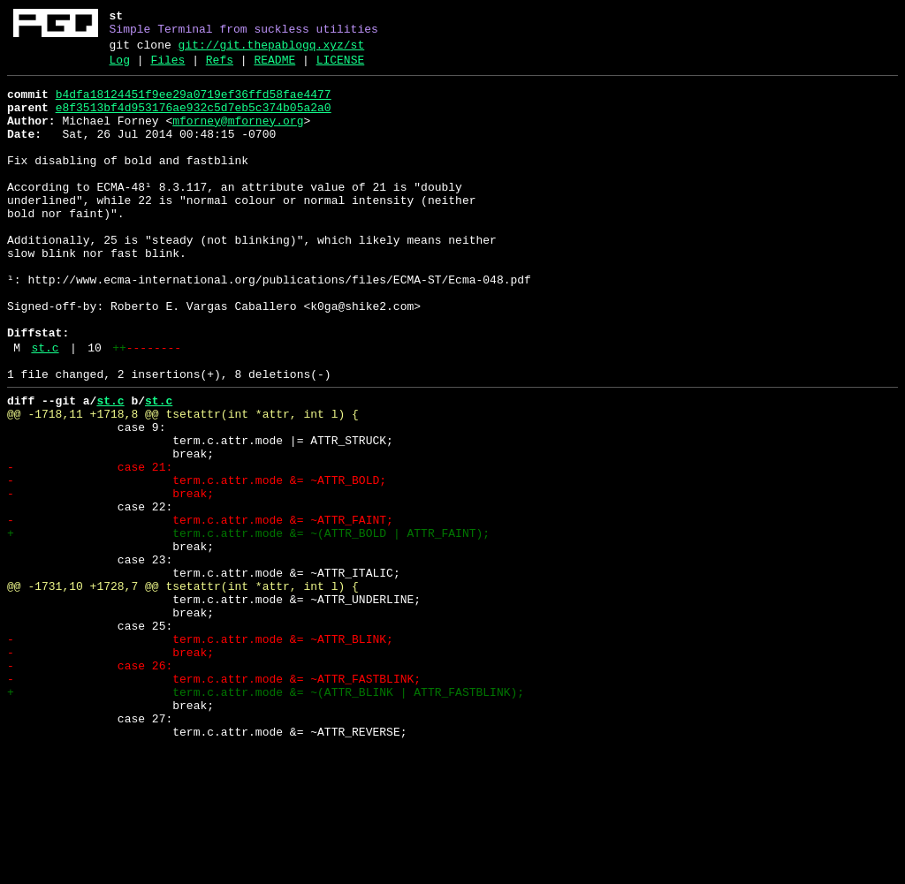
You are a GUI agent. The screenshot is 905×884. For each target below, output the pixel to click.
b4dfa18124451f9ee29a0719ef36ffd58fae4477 (193, 105)
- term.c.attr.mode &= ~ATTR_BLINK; (200, 753)
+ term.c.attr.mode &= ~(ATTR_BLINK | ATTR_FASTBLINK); (265, 817)
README (274, 68)
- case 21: (89, 547)
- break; (110, 578)
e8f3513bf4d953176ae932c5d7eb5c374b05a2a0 (193, 121)
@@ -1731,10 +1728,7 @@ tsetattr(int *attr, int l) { (183, 690)
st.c (44, 409)
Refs (219, 68)
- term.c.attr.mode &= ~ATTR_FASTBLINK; (214, 801)
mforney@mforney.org (237, 137)
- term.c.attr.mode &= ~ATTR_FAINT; (200, 610)
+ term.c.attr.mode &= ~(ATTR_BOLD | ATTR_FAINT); (248, 626)
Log (120, 68)
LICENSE (340, 68)
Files (167, 68)
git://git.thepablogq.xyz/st (272, 50)
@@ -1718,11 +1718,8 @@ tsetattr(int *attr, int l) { (183, 483)
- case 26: (89, 785)
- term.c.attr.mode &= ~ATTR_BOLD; (196, 562)
